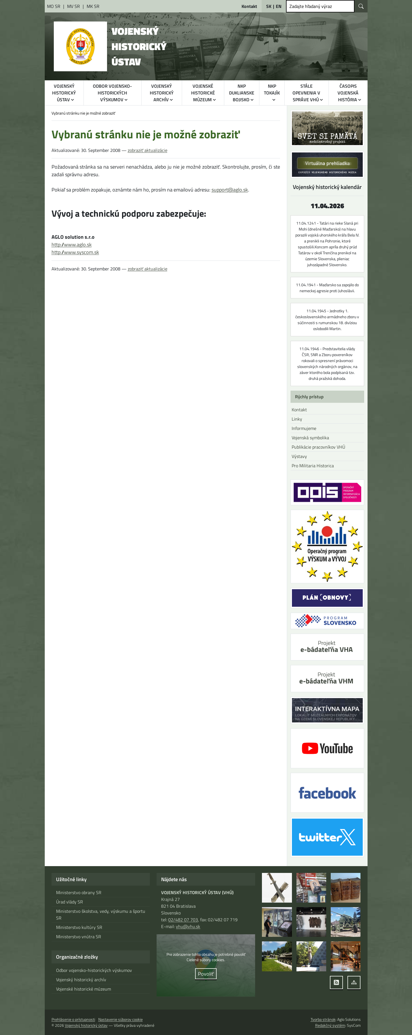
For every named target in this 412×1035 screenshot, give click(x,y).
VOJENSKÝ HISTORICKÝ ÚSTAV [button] (64, 93)
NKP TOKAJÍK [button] (272, 89)
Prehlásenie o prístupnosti (73, 1019)
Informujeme (304, 428)
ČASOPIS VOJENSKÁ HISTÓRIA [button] (348, 93)
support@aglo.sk (228, 189)
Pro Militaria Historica (312, 465)
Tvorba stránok (322, 1019)
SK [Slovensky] (268, 6)
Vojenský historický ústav (85, 1025)
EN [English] (278, 6)
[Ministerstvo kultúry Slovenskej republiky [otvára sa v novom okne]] (92, 6)
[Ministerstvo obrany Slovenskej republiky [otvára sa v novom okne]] (54, 6)
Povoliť (206, 974)
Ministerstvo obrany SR (78, 892)
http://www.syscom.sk (75, 252)
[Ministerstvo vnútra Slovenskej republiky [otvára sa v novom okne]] (73, 6)
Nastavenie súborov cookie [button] (120, 1019)
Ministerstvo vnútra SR (78, 936)
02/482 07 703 (182, 919)
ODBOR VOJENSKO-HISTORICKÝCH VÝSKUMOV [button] (112, 93)
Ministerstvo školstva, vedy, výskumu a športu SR (100, 914)
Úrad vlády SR (69, 901)
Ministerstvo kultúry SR (78, 927)
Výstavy (299, 456)
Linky (297, 419)
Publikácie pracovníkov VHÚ (318, 447)
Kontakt (299, 409)
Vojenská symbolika (310, 437)
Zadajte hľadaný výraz (310, 6)
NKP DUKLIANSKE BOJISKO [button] (241, 93)
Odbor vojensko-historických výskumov (93, 970)
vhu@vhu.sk (188, 926)
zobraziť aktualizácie (145, 150)
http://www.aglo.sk (72, 244)
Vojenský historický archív (80, 979)
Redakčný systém (330, 1025)
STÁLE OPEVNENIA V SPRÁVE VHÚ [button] (306, 93)
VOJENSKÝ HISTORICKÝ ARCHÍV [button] (161, 93)
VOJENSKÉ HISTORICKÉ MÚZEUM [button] (203, 93)
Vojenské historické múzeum (83, 988)
